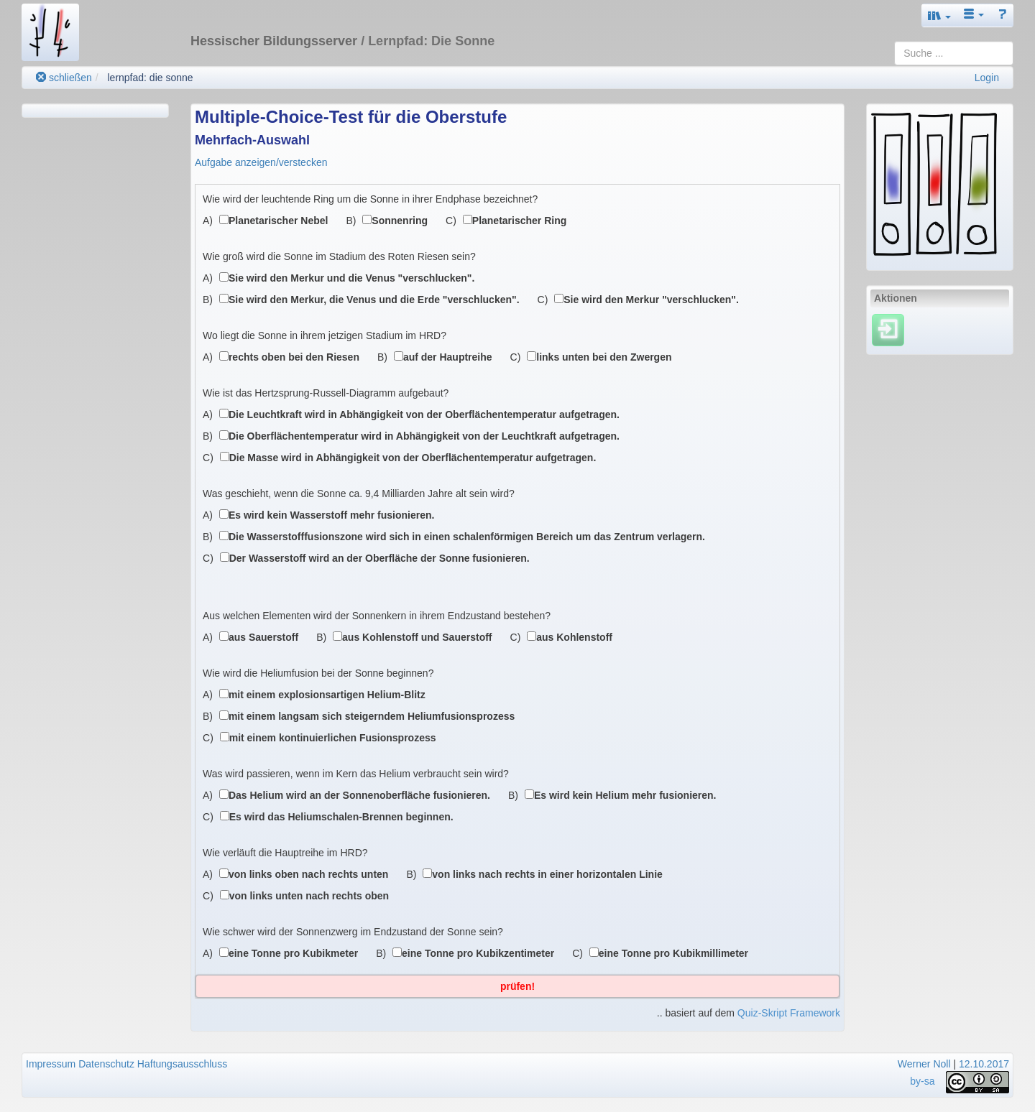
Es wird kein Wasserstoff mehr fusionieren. (332, 515)
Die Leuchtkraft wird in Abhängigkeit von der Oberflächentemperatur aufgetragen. (424, 414)
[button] (939, 15)
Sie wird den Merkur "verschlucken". (651, 299)
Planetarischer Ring (519, 220)
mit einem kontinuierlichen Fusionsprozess (332, 737)
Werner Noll (924, 1064)
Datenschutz (106, 1064)
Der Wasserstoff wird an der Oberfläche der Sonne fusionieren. (379, 558)
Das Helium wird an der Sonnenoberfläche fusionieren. (359, 795)
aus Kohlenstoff (574, 637)
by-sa (922, 1081)
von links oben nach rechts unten (308, 874)
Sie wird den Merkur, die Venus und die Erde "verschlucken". (374, 299)
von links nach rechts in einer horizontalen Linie (547, 874)
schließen (64, 77)
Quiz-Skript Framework (788, 1013)
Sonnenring (400, 220)
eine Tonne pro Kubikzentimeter (478, 953)
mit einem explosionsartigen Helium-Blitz (327, 694)
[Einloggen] (888, 329)
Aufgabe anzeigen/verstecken (261, 162)
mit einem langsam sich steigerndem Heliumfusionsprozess (372, 716)
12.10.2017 (984, 1064)
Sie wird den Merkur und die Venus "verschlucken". (351, 278)
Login (987, 77)
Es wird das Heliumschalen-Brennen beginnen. (341, 817)
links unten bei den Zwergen (603, 357)
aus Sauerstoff (263, 637)
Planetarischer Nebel (278, 220)
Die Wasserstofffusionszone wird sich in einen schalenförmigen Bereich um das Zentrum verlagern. (467, 536)
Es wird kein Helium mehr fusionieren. (625, 795)
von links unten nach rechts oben (309, 896)
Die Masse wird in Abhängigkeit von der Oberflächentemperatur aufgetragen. (413, 457)
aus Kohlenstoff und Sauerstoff (417, 637)
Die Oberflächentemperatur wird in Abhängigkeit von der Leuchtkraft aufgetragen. (424, 436)
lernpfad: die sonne (150, 77)
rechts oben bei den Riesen (294, 357)
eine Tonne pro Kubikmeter (293, 953)
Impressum (50, 1064)
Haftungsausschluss (182, 1064)
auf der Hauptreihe (447, 357)
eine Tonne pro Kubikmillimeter (673, 953)
